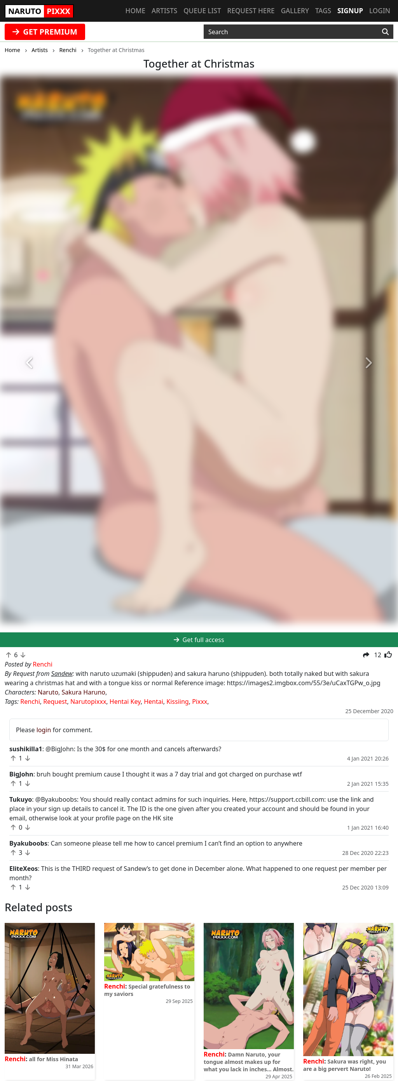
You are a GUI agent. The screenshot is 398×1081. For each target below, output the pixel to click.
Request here (251, 10)
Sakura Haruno (84, 692)
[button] (30, 363)
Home (135, 10)
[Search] (385, 31)
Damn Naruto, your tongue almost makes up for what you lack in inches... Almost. (248, 1062)
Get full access (199, 639)
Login (379, 10)
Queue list (202, 10)
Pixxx (199, 701)
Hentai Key (125, 701)
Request (55, 701)
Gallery (295, 10)
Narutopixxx (88, 701)
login (44, 730)
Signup (350, 10)
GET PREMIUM (44, 31)
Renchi (30, 701)
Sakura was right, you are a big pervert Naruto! (344, 1065)
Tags (323, 10)
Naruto (48, 692)
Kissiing (177, 701)
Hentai (153, 701)
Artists (164, 10)
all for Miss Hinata (53, 1059)
